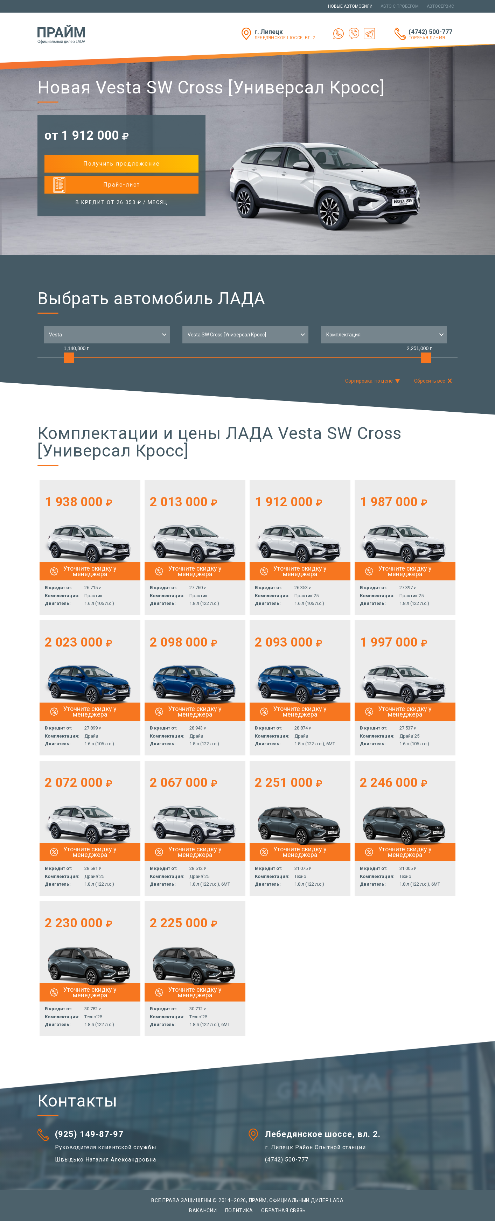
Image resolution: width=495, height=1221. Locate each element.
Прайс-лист (121, 184)
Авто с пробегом (400, 6)
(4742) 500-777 (433, 34)
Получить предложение (121, 163)
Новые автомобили (350, 6)
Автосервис (440, 6)
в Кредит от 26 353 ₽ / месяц (122, 202)
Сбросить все (429, 381)
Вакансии (203, 1210)
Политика (239, 1210)
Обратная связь (283, 1210)
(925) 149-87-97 (89, 1134)
